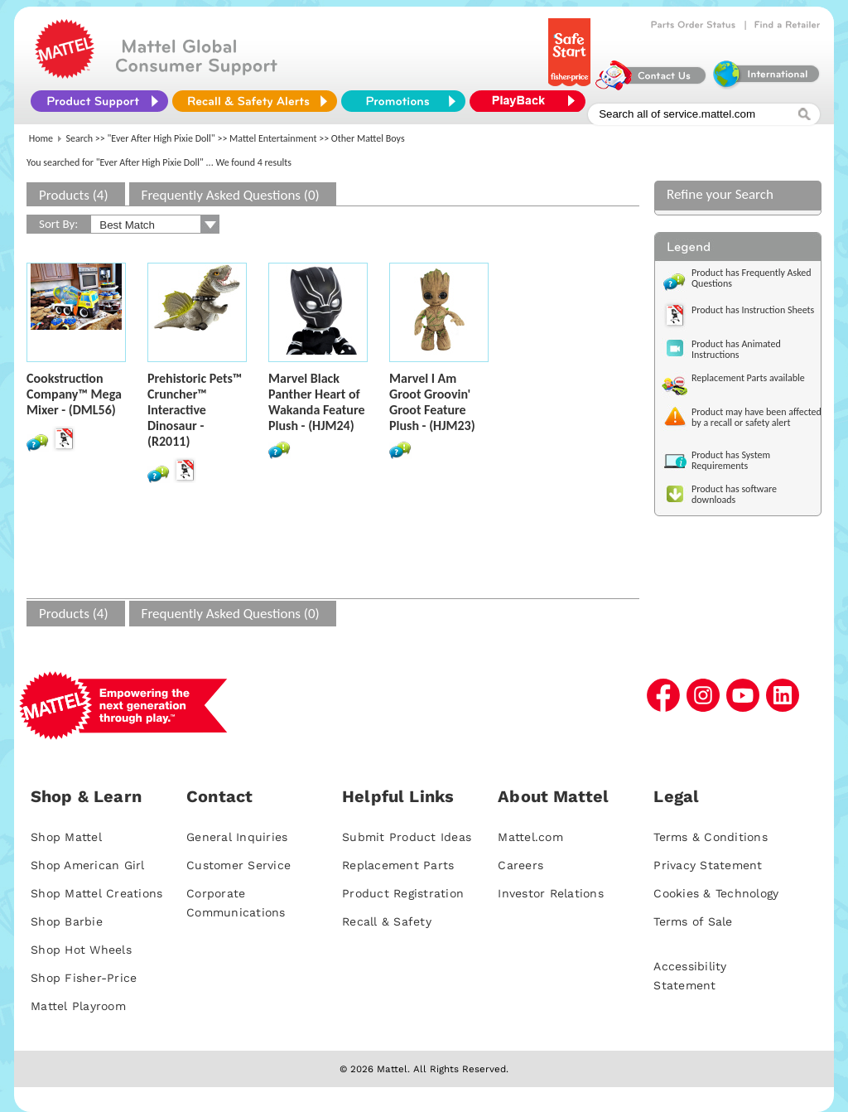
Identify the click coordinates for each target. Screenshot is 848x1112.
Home (41, 138)
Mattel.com (530, 837)
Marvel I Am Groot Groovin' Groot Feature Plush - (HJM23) (432, 401)
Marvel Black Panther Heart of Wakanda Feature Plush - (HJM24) (316, 401)
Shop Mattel (66, 837)
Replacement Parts (398, 865)
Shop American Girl (88, 865)
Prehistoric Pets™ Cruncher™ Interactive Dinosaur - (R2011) (194, 409)
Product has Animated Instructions (736, 349)
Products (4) (73, 195)
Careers (520, 865)
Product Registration (403, 893)
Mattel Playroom (78, 1006)
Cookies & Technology (715, 893)
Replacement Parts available (748, 378)
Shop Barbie (67, 921)
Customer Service (238, 865)
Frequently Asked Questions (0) (231, 195)
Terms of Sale (692, 921)
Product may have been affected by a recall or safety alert (756, 417)
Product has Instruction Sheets (752, 310)
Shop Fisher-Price (84, 977)
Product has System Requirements (730, 460)
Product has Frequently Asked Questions (751, 278)
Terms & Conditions (710, 837)
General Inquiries (236, 837)
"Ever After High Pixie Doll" (161, 138)
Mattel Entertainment (272, 138)
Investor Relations (551, 893)
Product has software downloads (734, 494)
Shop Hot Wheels (81, 949)
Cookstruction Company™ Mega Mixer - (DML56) (74, 394)
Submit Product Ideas (406, 837)
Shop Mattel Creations (96, 893)
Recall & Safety (386, 921)
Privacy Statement (707, 865)
